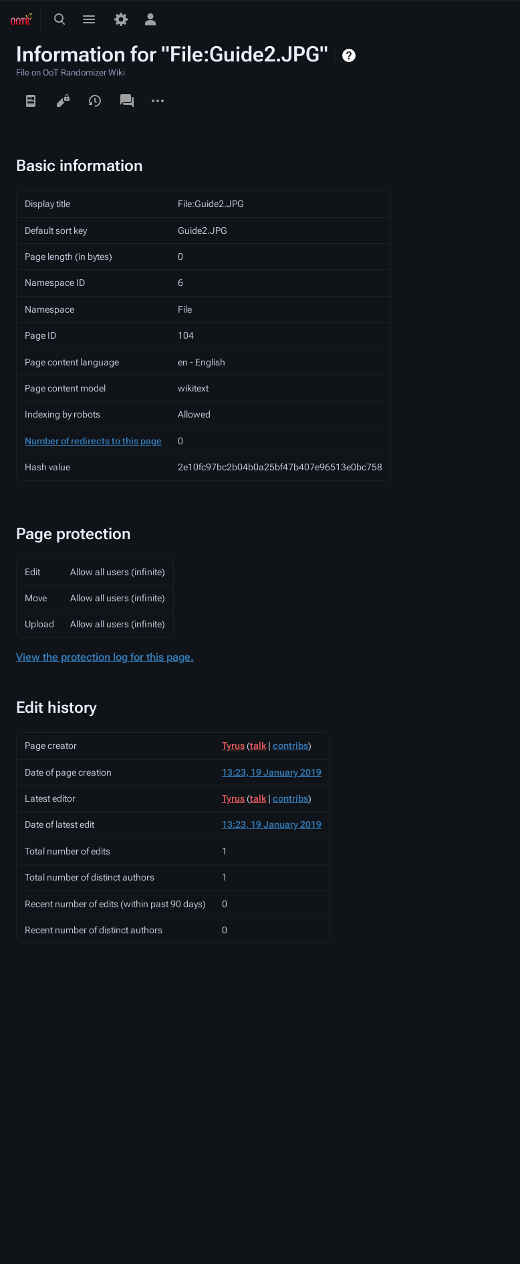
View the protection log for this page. (105, 657)
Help (350, 55)
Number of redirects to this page (93, 441)
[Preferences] (121, 19)
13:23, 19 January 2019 (271, 772)
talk (258, 745)
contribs (290, 745)
